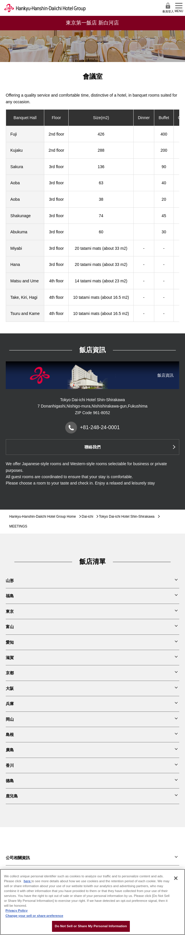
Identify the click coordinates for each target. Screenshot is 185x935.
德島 (10, 780)
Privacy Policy (16, 910)
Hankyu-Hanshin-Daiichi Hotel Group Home (42, 517)
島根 (10, 734)
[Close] (175, 878)
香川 (10, 765)
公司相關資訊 (18, 857)
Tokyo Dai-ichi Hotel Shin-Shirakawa (126, 517)
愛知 (10, 642)
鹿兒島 (12, 796)
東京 (10, 611)
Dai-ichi (87, 517)
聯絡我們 (92, 447)
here (27, 881)
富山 (10, 626)
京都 (10, 673)
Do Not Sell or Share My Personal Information (91, 926)
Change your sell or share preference (34, 915)
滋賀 (10, 657)
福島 (10, 596)
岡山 (10, 719)
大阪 (10, 688)
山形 (10, 580)
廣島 (10, 750)
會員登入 (168, 7)
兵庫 (10, 703)
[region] (92, 902)
